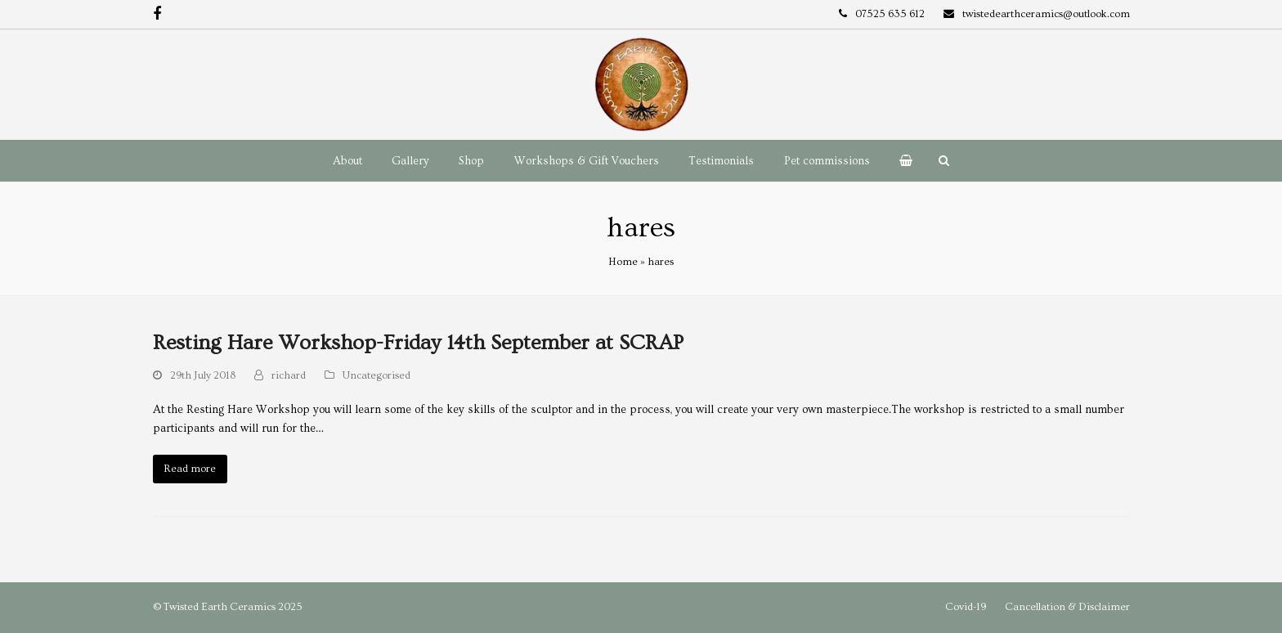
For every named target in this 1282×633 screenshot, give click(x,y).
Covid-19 (965, 607)
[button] (906, 161)
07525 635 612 (890, 14)
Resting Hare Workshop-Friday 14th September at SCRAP (418, 343)
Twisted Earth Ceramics (220, 607)
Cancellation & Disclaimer (1067, 607)
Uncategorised (376, 375)
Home (623, 261)
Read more (190, 468)
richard (288, 375)
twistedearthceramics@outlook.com (1046, 14)
